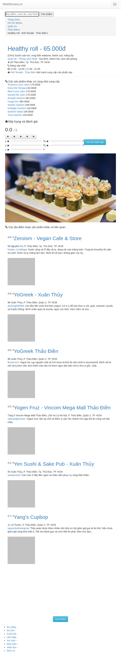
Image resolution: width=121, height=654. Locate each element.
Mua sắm (12, 644)
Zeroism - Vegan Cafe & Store (48, 238)
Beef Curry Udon (16, 91)
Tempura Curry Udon (19, 84)
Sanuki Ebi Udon (16, 94)
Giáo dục (11, 647)
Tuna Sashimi (15, 115)
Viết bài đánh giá (95, 142)
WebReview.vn (13, 4)
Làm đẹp (11, 637)
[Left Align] (8, 136)
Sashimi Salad (15, 111)
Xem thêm (60, 619)
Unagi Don (13, 101)
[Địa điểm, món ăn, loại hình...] (22, 14)
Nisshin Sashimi (16, 105)
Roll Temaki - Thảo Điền (23, 72)
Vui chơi (11, 640)
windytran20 (14, 475)
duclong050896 (16, 305)
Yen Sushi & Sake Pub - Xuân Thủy (54, 464)
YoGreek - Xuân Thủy (38, 294)
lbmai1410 (13, 362)
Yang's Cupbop (31, 517)
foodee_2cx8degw (17, 249)
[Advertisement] (60, 591)
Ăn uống (11, 627)
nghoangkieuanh (16, 418)
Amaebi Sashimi (16, 98)
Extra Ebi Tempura (17, 88)
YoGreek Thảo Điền (36, 351)
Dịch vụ (11, 650)
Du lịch (10, 630)
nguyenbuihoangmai (18, 528)
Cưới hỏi (11, 633)
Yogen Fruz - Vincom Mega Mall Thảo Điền (62, 407)
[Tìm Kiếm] (46, 14)
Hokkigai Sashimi (17, 108)
